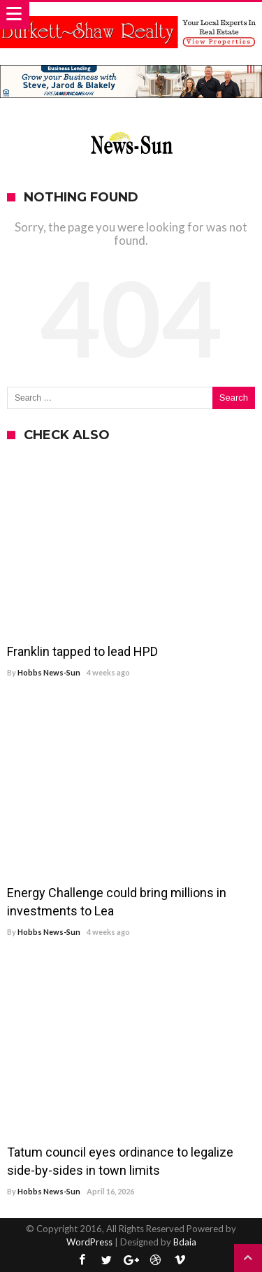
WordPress (89, 1242)
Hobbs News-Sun (48, 672)
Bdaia (184, 1242)
